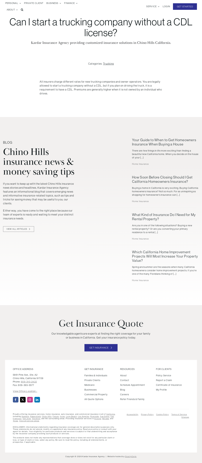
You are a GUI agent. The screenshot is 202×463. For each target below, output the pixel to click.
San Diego (105, 416)
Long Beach (71, 416)
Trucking (108, 63)
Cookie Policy (162, 414)
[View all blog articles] (18, 229)
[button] (22, 10)
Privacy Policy (147, 414)
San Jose (27, 418)
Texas (15, 421)
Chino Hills (47, 416)
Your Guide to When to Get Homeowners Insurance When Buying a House (164, 142)
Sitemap (185, 417)
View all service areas (29, 421)
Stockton (36, 418)
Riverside (94, 416)
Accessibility (132, 414)
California (110, 414)
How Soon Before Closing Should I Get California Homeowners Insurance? (162, 179)
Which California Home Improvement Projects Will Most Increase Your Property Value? (165, 256)
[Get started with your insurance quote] (101, 347)
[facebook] (15, 399)
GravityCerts (130, 456)
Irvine (62, 416)
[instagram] (30, 399)
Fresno (56, 416)
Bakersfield (35, 416)
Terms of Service (179, 414)
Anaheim (25, 416)
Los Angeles (83, 416)
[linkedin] (37, 399)
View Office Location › (25, 391)
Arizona (97, 418)
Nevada (105, 418)
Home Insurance (140, 164)
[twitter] (23, 399)
